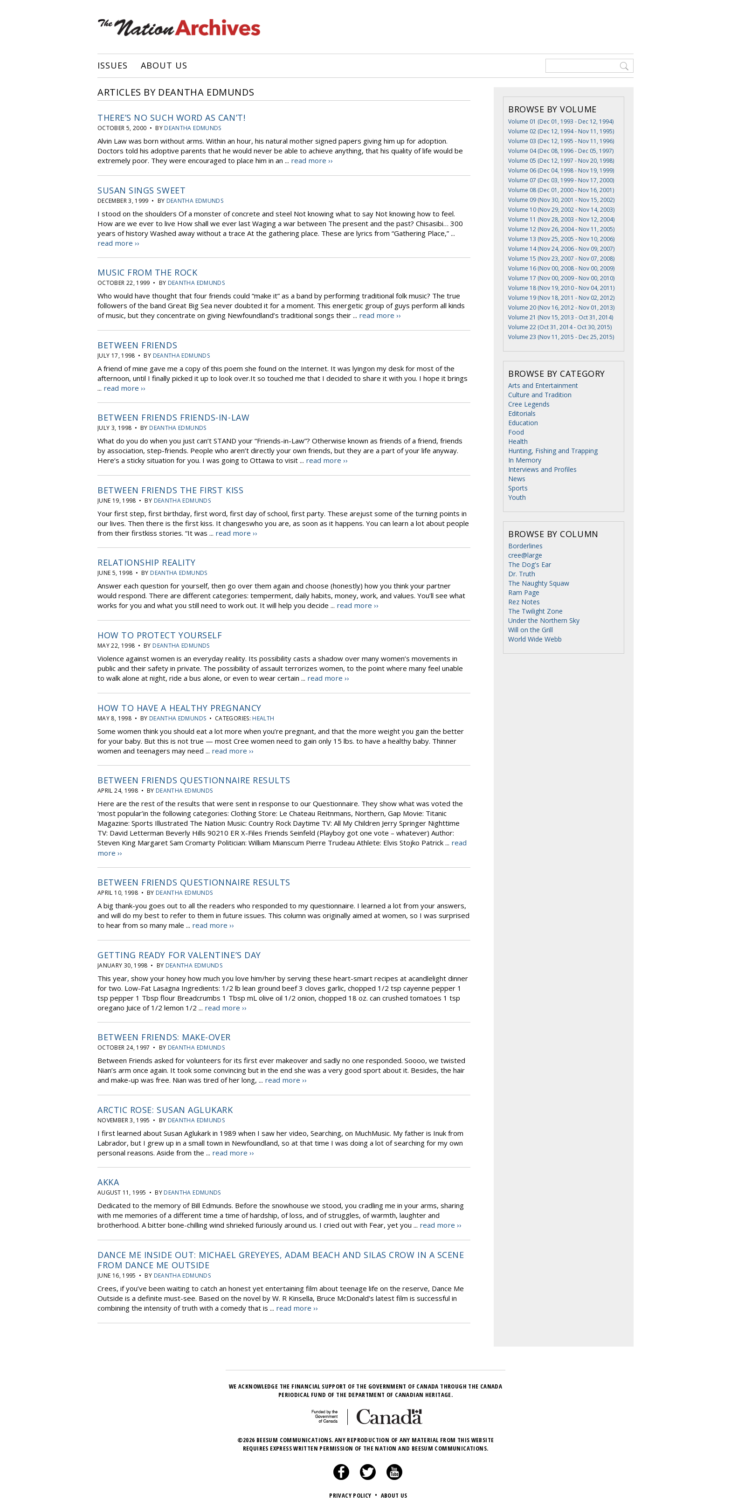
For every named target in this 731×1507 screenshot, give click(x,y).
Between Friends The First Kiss (170, 488)
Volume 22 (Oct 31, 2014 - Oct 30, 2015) (560, 327)
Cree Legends (529, 404)
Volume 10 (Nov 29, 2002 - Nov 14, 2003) (561, 210)
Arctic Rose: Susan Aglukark (165, 1106)
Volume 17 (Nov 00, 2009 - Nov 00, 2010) (561, 278)
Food (516, 432)
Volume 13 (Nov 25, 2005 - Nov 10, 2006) (561, 239)
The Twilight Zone (535, 611)
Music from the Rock (147, 271)
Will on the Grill (530, 629)
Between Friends (137, 344)
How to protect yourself (159, 633)
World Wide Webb (535, 639)
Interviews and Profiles (542, 469)
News (516, 478)
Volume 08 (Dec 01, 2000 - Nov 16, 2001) (561, 190)
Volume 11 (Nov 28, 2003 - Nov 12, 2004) (561, 219)
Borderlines (525, 545)
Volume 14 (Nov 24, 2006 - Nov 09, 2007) (561, 249)
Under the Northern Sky (543, 620)
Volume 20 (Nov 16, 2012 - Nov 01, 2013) (561, 307)
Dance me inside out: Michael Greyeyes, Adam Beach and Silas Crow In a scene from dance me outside (280, 1255)
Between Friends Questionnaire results (193, 777)
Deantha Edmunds (192, 128)
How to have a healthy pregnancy (179, 705)
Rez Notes (524, 601)
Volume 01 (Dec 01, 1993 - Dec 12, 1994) (561, 121)
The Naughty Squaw (538, 583)
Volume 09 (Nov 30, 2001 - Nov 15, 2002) (561, 200)
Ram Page (523, 592)
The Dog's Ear (529, 564)
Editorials (522, 413)
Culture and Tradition (540, 394)
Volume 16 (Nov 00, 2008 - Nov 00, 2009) (561, 268)
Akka (108, 1178)
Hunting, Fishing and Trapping (553, 450)
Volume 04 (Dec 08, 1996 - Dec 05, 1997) (561, 151)
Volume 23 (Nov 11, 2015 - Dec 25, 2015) (561, 337)
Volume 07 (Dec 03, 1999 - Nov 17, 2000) (561, 180)
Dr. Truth (521, 573)
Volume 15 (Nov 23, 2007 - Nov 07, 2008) (561, 259)
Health (263, 716)
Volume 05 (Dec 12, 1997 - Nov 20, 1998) (561, 161)
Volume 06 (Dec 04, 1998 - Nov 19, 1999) (561, 170)
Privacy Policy (354, 1490)
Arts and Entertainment (543, 385)
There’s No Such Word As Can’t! (171, 117)
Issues (112, 65)
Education (523, 422)
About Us (164, 65)
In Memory (524, 460)
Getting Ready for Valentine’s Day (179, 951)
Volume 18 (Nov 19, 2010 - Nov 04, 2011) (561, 288)
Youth (517, 497)
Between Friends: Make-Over (164, 1033)
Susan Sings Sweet (141, 189)
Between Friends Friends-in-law (173, 416)
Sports (518, 488)
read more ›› (311, 160)
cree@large (525, 555)
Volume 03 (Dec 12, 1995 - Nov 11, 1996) (561, 141)
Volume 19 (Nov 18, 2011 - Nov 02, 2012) (561, 298)
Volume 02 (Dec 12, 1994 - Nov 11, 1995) (561, 131)
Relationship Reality (146, 561)
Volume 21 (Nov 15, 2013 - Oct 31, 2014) (560, 317)
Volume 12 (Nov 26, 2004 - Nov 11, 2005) (561, 229)
